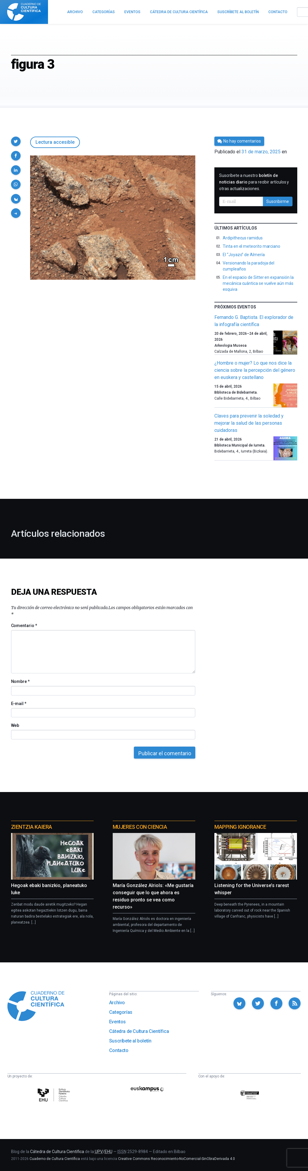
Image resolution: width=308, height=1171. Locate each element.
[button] (16, 141)
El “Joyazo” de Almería (243, 254)
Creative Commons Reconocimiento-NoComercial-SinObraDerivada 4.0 (176, 1159)
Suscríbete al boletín (130, 1041)
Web (15, 725)
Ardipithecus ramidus (243, 238)
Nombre (20, 681)
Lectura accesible (55, 142)
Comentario (24, 625)
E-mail (18, 703)
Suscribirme (277, 201)
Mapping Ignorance (240, 827)
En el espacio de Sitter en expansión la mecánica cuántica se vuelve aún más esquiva (258, 283)
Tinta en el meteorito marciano (251, 246)
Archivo (117, 1002)
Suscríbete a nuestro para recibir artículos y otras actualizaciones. (254, 182)
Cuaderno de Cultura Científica (55, 1159)
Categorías (120, 1012)
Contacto (119, 1050)
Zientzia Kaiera (31, 827)
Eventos (117, 1022)
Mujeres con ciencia (140, 827)
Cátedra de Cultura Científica (139, 1031)
